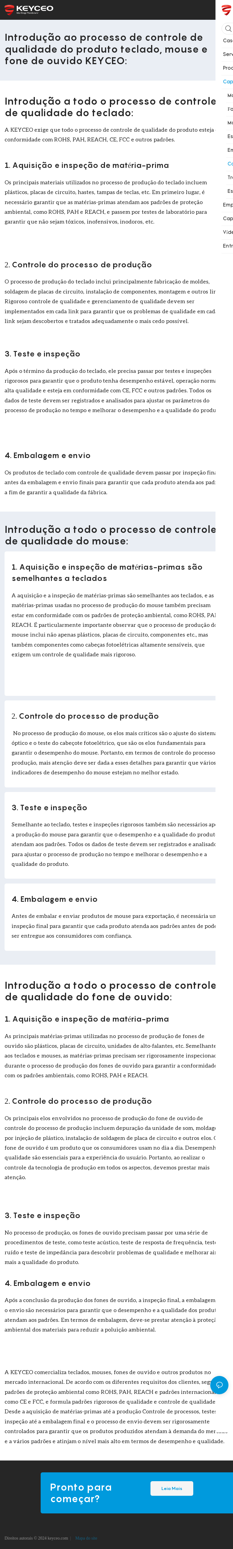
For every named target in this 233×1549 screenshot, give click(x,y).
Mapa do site (85, 1538)
